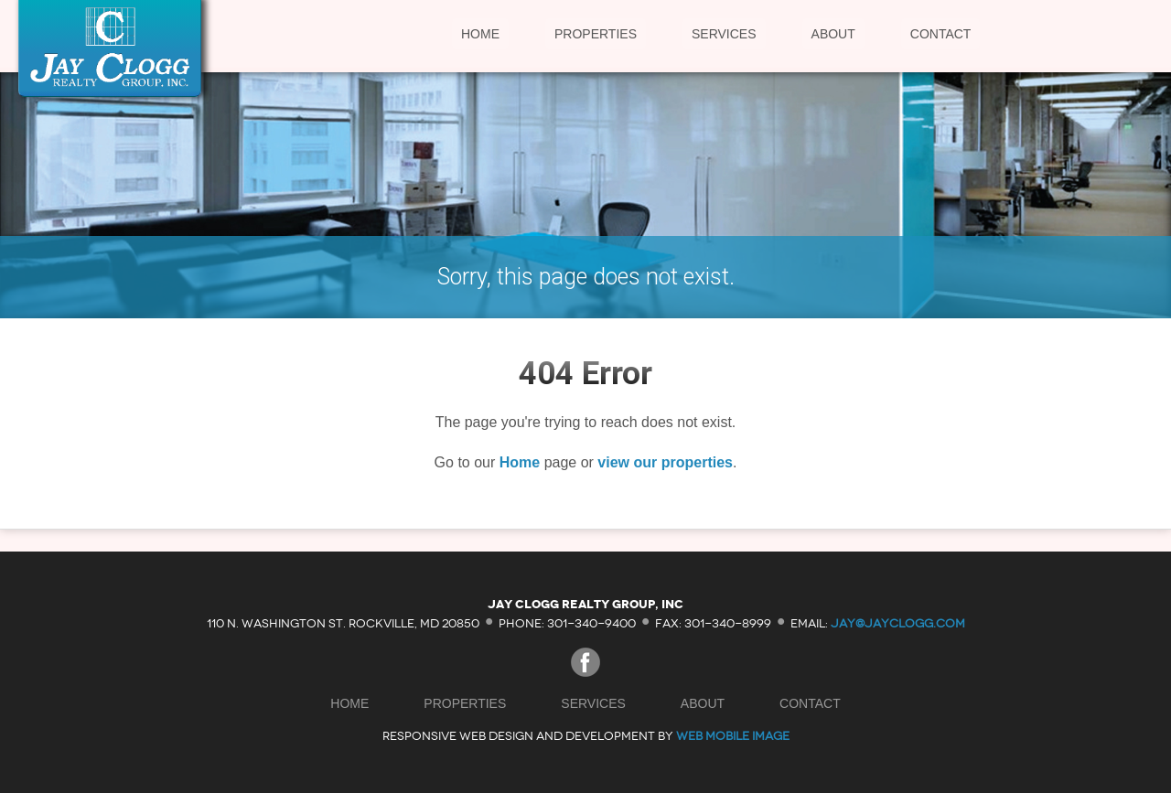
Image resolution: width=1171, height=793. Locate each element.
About (833, 34)
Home (480, 34)
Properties (595, 34)
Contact (941, 34)
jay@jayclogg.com (898, 622)
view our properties (665, 462)
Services (724, 34)
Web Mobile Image (733, 736)
